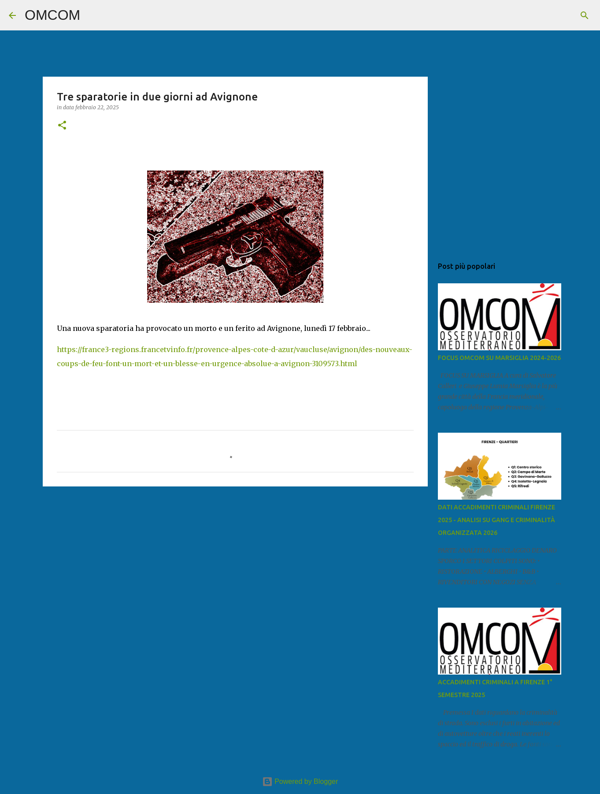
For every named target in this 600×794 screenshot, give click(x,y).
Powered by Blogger (300, 781)
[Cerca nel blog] (546, 15)
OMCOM (52, 15)
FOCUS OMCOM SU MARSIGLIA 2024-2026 (499, 357)
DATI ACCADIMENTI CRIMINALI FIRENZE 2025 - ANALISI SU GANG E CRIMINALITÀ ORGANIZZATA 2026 (496, 520)
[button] (62, 126)
